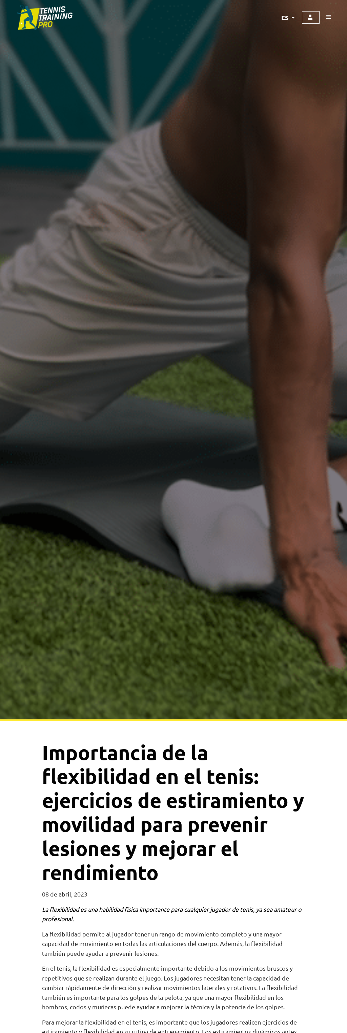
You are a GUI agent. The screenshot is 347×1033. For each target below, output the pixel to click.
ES (285, 17)
